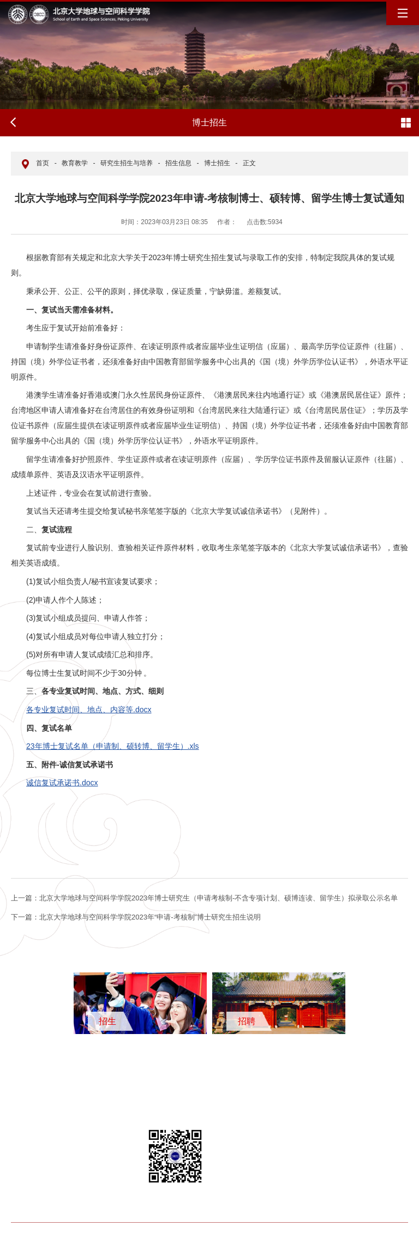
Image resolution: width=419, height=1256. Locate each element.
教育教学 (75, 163)
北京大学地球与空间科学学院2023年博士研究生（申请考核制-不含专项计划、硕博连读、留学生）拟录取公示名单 (204, 898)
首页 (42, 163)
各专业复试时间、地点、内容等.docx (88, 709)
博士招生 (217, 163)
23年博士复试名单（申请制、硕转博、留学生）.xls (112, 746)
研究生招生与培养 (126, 163)
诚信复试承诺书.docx (62, 782)
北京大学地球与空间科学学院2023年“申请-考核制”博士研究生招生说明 (136, 917)
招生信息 (178, 163)
